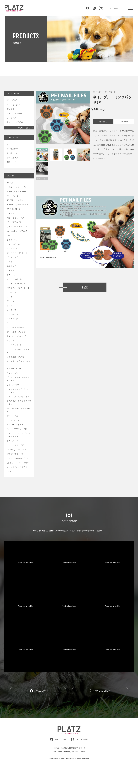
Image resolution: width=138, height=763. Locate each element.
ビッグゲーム (12, 314)
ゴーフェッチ (12, 257)
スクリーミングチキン (16, 327)
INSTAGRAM (79, 739)
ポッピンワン (12, 239)
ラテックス (11, 117)
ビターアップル (13, 384)
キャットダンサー (14, 373)
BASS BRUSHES (13, 209)
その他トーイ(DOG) (15, 122)
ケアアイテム (42, 178)
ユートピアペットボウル (17, 458)
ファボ (9, 261)
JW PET (10, 182)
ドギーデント (12, 274)
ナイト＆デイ (12, 248)
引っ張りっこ (12, 153)
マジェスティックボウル (17, 467)
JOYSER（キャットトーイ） (18, 204)
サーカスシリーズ (14, 345)
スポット (10, 270)
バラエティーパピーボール (18, 288)
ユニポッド (11, 266)
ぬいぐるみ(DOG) (14, 104)
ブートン (10, 301)
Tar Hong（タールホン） (17, 449)
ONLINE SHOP (100, 690)
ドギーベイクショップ (16, 336)
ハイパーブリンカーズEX (17, 429)
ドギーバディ (12, 440)
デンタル (10, 109)
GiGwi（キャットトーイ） (18, 191)
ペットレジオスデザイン (17, 445)
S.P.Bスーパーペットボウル (18, 462)
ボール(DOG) (12, 100)
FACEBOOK (38, 690)
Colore (10, 471)
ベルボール (11, 292)
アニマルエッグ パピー (16, 356)
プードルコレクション (16, 331)
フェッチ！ (11, 213)
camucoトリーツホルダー (18, 230)
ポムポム (10, 305)
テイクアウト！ (13, 309)
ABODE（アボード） (15, 454)
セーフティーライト (15, 424)
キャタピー (11, 340)
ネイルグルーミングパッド (18, 396)
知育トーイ (11, 162)
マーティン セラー (14, 195)
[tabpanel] (63, 117)
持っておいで (12, 149)
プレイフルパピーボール (17, 283)
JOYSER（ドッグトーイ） (18, 200)
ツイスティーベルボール (17, 252)
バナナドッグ (12, 318)
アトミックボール (14, 279)
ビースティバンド (14, 368)
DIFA (8, 235)
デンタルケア (12, 157)
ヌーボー (10, 296)
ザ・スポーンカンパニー (17, 226)
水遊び (9, 144)
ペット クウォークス (15, 217)
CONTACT (115, 8)
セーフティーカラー (15, 420)
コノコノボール (13, 244)
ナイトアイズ (12, 415)
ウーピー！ (11, 323)
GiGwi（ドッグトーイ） (17, 187)
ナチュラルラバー (14, 113)
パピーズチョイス (14, 222)
